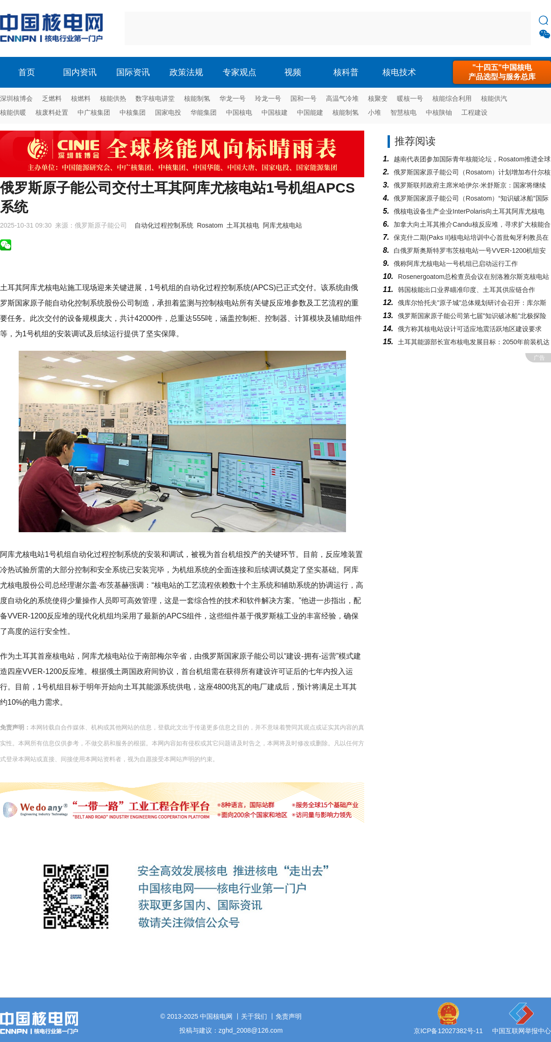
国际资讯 (133, 72)
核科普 (346, 72)
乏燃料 (52, 98)
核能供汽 (494, 98)
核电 (53, 28)
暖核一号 (410, 98)
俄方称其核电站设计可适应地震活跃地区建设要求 (470, 329)
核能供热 (113, 98)
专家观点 (239, 72)
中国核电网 (216, 1016)
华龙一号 (232, 98)
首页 (26, 72)
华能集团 (204, 112)
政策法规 (186, 72)
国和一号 (303, 98)
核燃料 (81, 98)
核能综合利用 (452, 98)
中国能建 (310, 112)
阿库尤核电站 (282, 225)
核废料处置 (51, 112)
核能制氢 (197, 98)
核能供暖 (13, 112)
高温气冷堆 (342, 98)
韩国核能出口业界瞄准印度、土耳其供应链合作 (466, 289)
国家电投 (168, 112)
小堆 (374, 112)
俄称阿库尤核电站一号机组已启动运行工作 (456, 263)
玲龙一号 (268, 98)
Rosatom (210, 225)
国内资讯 (80, 72)
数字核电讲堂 (155, 98)
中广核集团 (94, 112)
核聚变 (378, 98)
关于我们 (254, 1016)
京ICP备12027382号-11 (448, 1031)
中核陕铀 (439, 112)
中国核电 (239, 112)
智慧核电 (403, 112)
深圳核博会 (16, 98)
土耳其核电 (242, 225)
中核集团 (133, 112)
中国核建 (274, 112)
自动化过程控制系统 (163, 225)
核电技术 (399, 72)
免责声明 (289, 1016)
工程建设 (474, 112)
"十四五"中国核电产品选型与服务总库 (502, 72)
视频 (292, 72)
